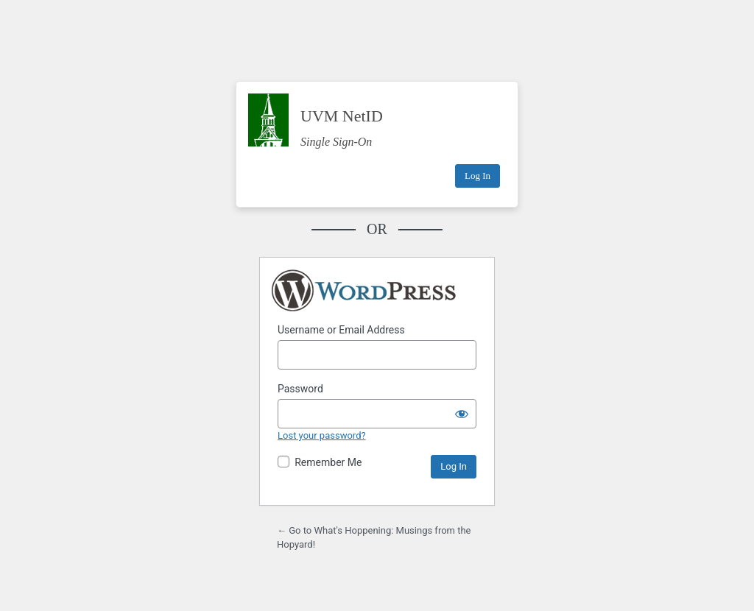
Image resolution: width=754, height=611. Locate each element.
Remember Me (328, 462)
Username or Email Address (341, 330)
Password (300, 389)
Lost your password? (322, 435)
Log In (477, 175)
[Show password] (461, 413)
